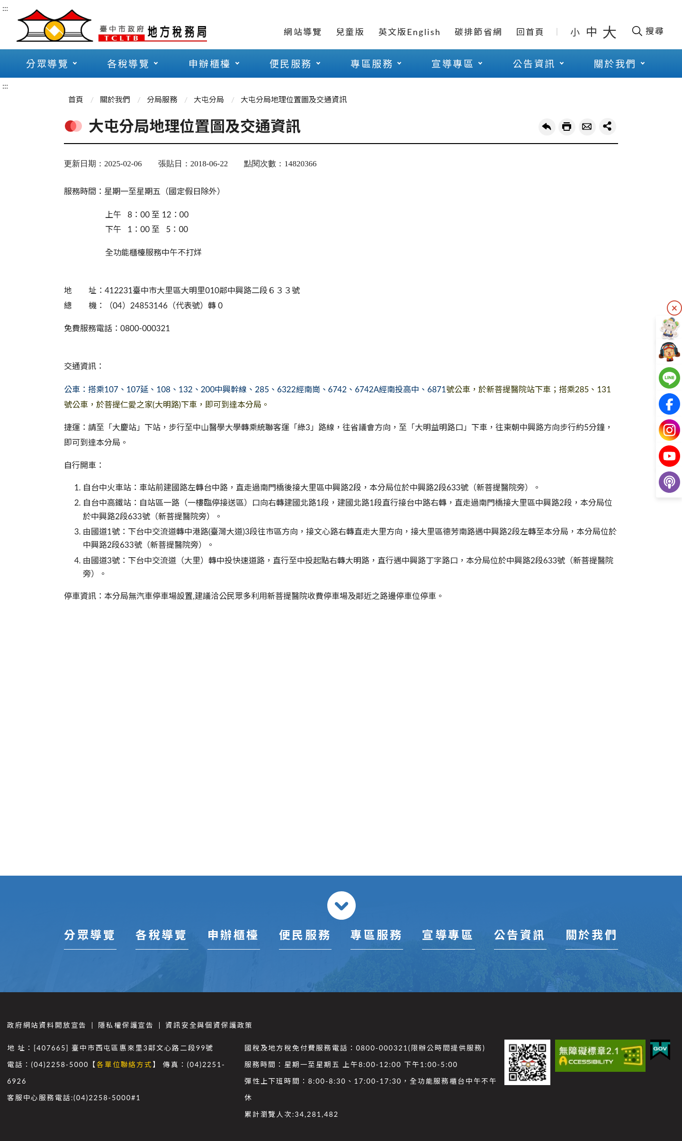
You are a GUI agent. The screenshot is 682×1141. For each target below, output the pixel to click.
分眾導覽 (90, 935)
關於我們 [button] (615, 63)
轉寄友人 (587, 127)
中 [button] (592, 31)
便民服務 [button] (290, 63)
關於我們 (115, 99)
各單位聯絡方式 (125, 1064)
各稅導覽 (161, 935)
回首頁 (530, 32)
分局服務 (162, 99)
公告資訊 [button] (534, 63)
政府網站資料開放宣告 (47, 1025)
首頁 (75, 99)
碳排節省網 (479, 32)
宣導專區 (448, 935)
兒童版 (350, 32)
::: (5, 7)
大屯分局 (209, 99)
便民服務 (305, 935)
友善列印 (566, 127)
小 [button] (575, 31)
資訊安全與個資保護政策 (209, 1025)
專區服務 (376, 935)
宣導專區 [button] (452, 63)
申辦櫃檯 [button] (209, 63)
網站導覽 (303, 32)
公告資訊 (520, 935)
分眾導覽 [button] (47, 63)
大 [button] (609, 31)
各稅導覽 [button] (128, 63)
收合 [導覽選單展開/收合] (341, 905)
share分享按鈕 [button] (607, 126)
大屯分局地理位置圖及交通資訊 (294, 99)
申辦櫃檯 (233, 935)
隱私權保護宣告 (126, 1025)
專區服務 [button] (371, 63)
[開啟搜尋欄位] (647, 31)
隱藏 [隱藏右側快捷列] (674, 308)
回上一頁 (547, 127)
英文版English (409, 32)
